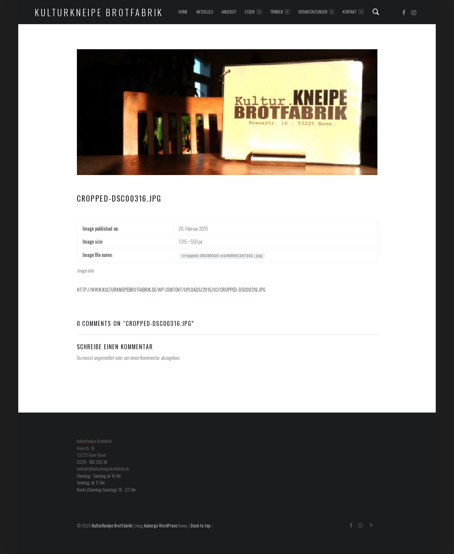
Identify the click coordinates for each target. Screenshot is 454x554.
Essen (253, 12)
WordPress (168, 525)
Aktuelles (204, 12)
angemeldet (104, 357)
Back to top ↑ (202, 525)
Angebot (229, 12)
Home (183, 12)
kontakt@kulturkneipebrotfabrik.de (103, 469)
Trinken (280, 12)
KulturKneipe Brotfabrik (99, 12)
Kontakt (353, 12)
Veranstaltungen (316, 12)
